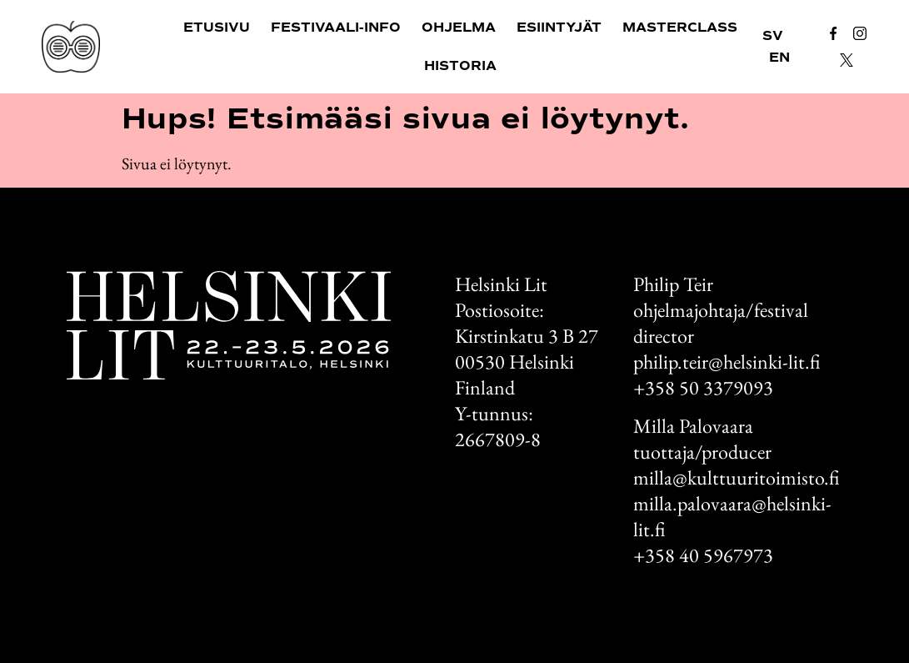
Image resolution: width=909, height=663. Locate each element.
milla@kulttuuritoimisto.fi (736, 477)
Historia (460, 66)
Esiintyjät (559, 27)
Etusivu (216, 27)
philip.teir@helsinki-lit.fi (726, 361)
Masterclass (679, 27)
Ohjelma (459, 27)
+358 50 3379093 (703, 387)
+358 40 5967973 (703, 555)
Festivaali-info (336, 27)
